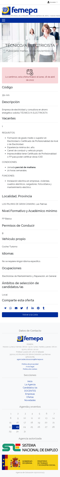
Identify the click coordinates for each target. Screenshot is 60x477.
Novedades (30, 400)
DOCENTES (30, 391)
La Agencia (30, 384)
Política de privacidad (30, 364)
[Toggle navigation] (3, 20)
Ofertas (30, 397)
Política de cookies (30, 369)
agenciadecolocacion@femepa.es (30, 359)
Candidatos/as (30, 387)
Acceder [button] (51, 2)
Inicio (30, 381)
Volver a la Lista (30, 314)
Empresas (30, 394)
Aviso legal (30, 367)
